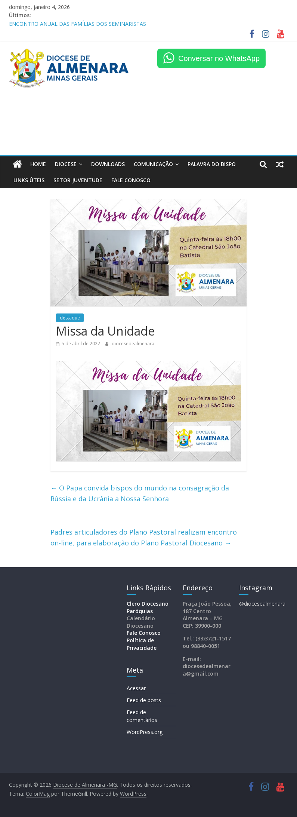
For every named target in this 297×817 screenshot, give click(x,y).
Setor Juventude (77, 180)
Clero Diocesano (147, 603)
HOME (38, 164)
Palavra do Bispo (212, 164)
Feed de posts (144, 700)
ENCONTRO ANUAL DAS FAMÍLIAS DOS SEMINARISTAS (77, 23)
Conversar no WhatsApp (219, 58)
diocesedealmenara (133, 343)
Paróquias (140, 611)
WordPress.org (145, 731)
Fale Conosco (144, 632)
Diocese (66, 164)
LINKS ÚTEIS (28, 180)
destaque (70, 318)
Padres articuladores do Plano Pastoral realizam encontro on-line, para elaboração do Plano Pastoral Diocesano (143, 537)
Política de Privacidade (142, 644)
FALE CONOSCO (131, 180)
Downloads (108, 164)
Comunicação (153, 164)
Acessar (136, 688)
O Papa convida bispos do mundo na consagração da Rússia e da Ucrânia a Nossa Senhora (139, 493)
